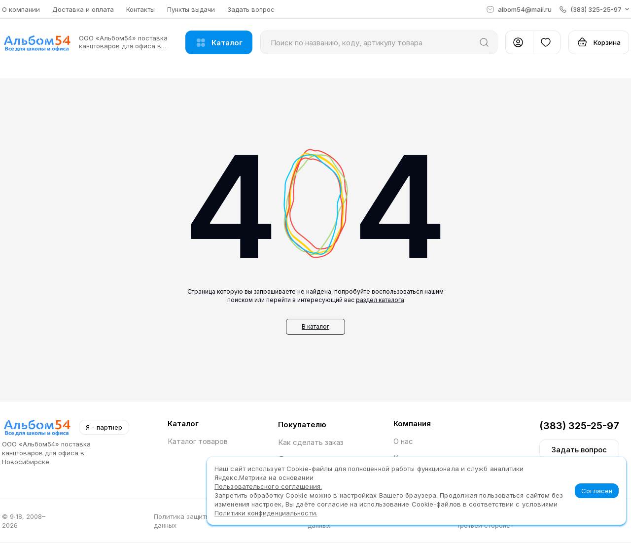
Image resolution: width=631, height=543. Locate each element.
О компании (21, 9)
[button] (594, 9)
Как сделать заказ (311, 442)
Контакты (140, 9)
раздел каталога (380, 300)
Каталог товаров (198, 441)
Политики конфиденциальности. (265, 513)
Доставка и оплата (83, 9)
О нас (403, 441)
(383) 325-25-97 (579, 426)
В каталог (315, 326)
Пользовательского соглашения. (268, 486)
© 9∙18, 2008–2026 (23, 520)
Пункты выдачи (191, 9)
